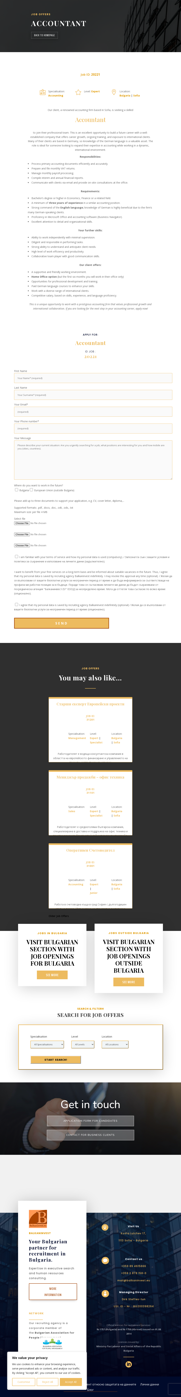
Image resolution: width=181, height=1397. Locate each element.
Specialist (96, 742)
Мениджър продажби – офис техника (90, 777)
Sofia (136, 95)
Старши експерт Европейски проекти (90, 703)
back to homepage (44, 35)
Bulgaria (125, 95)
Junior (93, 893)
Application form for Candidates (90, 1121)
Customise (24, 1382)
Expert (95, 91)
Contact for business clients (90, 1135)
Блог (90, 1389)
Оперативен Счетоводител (90, 850)
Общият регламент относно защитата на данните (100, 1384)
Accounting (55, 95)
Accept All (70, 1382)
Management (77, 738)
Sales (71, 811)
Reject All (47, 1382)
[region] (47, 1371)
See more (52, 975)
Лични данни (149, 1384)
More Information (53, 1292)
